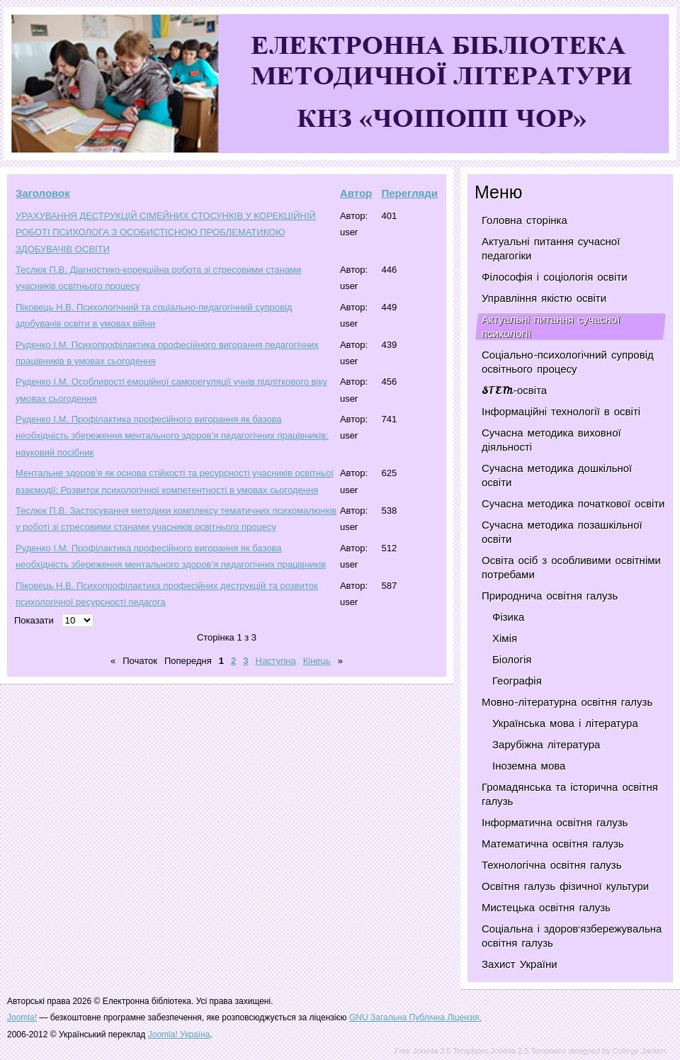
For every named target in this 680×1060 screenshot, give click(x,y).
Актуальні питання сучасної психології (551, 326)
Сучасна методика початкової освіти (573, 504)
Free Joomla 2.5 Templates (441, 1051)
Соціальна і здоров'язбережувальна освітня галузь (572, 936)
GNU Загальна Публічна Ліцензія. (415, 1017)
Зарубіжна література (546, 745)
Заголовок (43, 193)
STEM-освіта (514, 390)
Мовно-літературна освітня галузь (567, 702)
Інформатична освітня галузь (555, 823)
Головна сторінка (524, 220)
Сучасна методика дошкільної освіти (557, 475)
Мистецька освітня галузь (546, 908)
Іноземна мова (528, 766)
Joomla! (22, 1017)
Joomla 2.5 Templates (529, 1051)
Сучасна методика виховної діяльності (551, 440)
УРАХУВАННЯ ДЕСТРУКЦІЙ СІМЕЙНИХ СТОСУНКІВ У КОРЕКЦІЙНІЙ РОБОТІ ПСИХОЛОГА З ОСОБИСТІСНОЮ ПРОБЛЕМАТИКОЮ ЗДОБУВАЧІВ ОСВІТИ (166, 232)
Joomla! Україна (179, 1034)
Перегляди (409, 193)
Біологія (511, 660)
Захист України (519, 964)
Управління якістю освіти (544, 298)
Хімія (504, 638)
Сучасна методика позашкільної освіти (562, 532)
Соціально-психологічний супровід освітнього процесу (568, 362)
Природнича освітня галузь (550, 596)
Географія (517, 681)
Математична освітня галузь (553, 844)
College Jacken (639, 1051)
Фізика (508, 617)
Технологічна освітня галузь (552, 865)
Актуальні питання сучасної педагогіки (551, 249)
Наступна (276, 660)
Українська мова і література (565, 723)
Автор (356, 193)
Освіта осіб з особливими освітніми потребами (571, 567)
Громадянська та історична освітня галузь (570, 794)
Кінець (317, 660)
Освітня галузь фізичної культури (565, 886)
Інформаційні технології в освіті (561, 412)
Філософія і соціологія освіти (555, 277)
